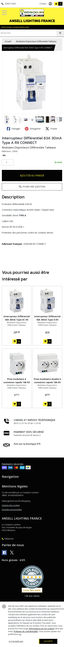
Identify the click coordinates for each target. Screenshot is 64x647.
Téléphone (8, 538)
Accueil (8, 41)
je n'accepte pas (16, 641)
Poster (51, 129)
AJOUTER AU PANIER (32, 175)
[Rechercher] (60, 33)
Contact (42, 3)
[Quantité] (8, 162)
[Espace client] (50, 4)
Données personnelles (12, 509)
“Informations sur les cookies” (42, 628)
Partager (13, 129)
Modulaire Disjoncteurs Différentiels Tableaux (36, 41)
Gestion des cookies (11, 505)
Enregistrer (33, 129)
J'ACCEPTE (48, 641)
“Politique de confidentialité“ (25, 631)
